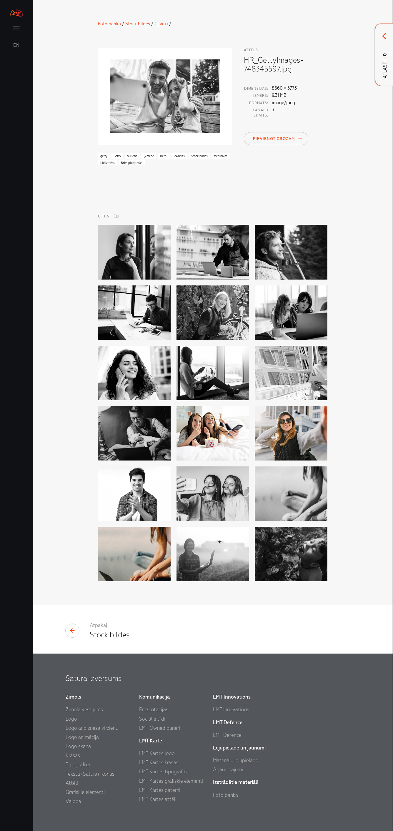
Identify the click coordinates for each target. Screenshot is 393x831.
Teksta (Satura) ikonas (90, 774)
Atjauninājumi (228, 769)
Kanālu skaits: (260, 113)
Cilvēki (161, 24)
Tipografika (78, 764)
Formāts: (258, 103)
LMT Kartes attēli (157, 799)
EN (16, 45)
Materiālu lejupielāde (235, 760)
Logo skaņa (78, 746)
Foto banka (109, 24)
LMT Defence (227, 735)
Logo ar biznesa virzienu (92, 728)
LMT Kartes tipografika (164, 771)
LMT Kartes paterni (159, 790)
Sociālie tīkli (152, 719)
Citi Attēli (108, 216)
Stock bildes (137, 24)
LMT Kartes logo (157, 753)
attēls (251, 50)
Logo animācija (82, 737)
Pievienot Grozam (278, 138)
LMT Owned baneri (159, 728)
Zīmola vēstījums (84, 709)
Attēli (72, 783)
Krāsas (73, 755)
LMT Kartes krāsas (159, 762)
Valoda (73, 801)
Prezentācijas (153, 709)
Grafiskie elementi (85, 792)
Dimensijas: (256, 88)
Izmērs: (260, 95)
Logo (71, 719)
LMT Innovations (231, 709)
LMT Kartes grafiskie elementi (171, 781)
